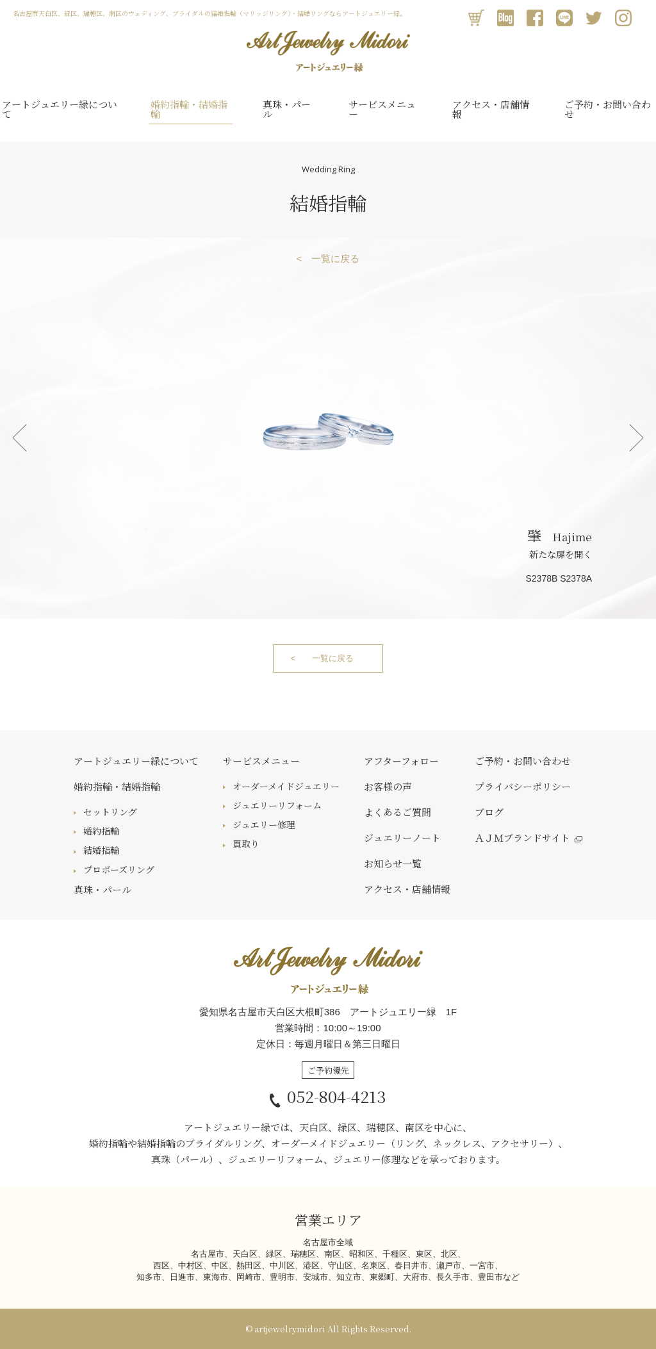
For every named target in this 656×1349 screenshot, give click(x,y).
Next (636, 437)
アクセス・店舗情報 (490, 108)
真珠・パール (287, 108)
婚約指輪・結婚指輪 (189, 108)
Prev (19, 437)
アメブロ (505, 18)
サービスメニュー (382, 108)
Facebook (535, 18)
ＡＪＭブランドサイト (522, 837)
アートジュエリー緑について (59, 108)
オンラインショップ (476, 18)
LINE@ (564, 18)
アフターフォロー (401, 760)
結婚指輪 (101, 850)
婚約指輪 (101, 830)
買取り (246, 843)
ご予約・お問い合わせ (607, 108)
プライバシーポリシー (523, 786)
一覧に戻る (335, 258)
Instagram (623, 18)
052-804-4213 (328, 1096)
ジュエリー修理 (264, 824)
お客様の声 (388, 786)
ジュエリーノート (402, 837)
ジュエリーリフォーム (277, 805)
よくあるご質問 (397, 812)
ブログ (489, 812)
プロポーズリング (118, 869)
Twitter (594, 18)
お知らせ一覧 (393, 863)
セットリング (110, 811)
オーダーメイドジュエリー (286, 786)
